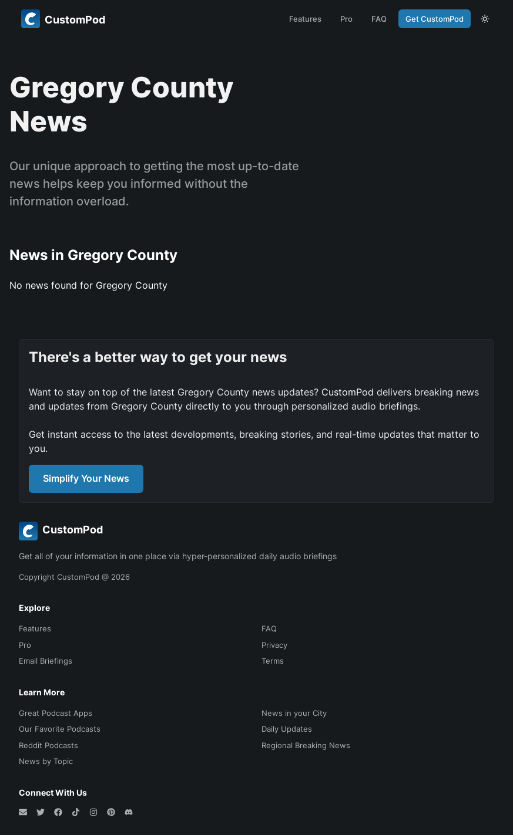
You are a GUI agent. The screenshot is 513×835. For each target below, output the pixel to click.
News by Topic (46, 761)
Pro (346, 18)
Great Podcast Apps (55, 713)
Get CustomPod (434, 18)
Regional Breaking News (305, 745)
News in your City (294, 713)
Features (305, 18)
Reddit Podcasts (48, 745)
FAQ (379, 18)
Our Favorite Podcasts (59, 728)
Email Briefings (45, 660)
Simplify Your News (86, 478)
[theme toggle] (484, 18)
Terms (272, 660)
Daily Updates (286, 728)
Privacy (274, 645)
